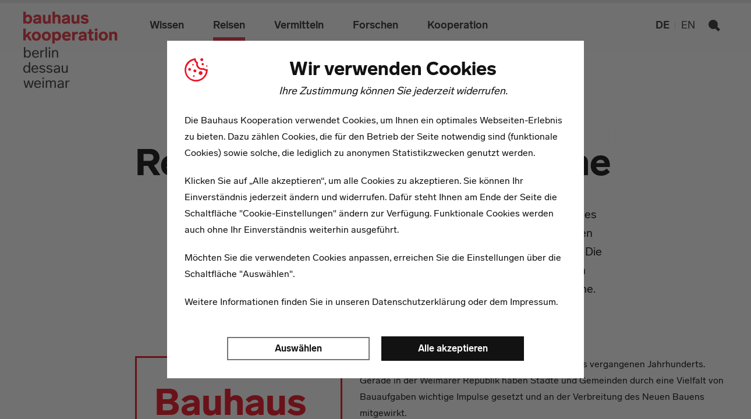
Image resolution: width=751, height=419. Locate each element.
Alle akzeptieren (453, 348)
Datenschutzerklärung (419, 301)
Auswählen (298, 348)
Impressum (533, 301)
